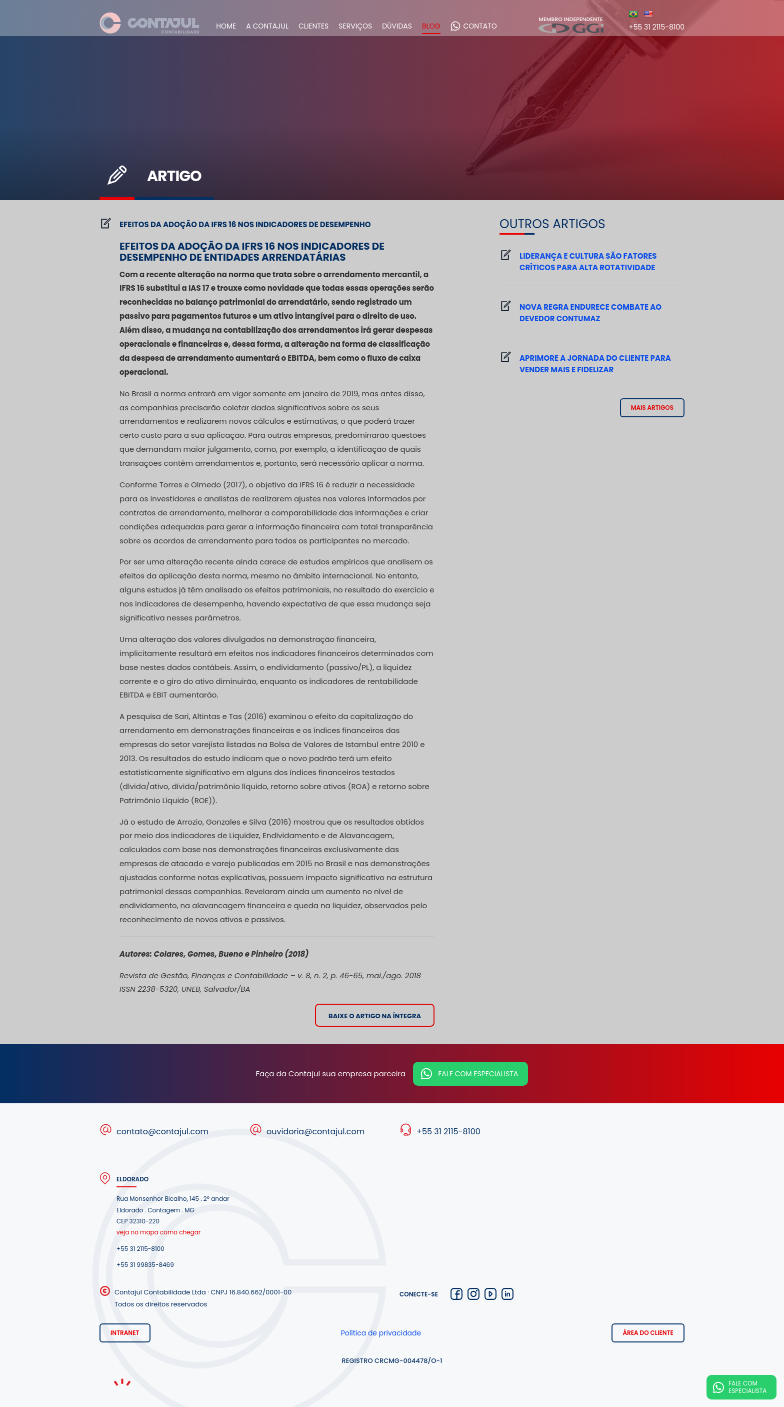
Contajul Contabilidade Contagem (150, 25)
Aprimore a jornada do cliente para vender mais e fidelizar (595, 364)
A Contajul (275, 26)
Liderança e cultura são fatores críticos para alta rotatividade (588, 262)
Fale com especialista (478, 1074)
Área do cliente (648, 1332)
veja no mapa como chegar (158, 1232)
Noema (122, 1382)
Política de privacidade (381, 1333)
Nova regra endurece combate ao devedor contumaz (591, 313)
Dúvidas (405, 26)
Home (234, 26)
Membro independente (571, 24)
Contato (488, 26)
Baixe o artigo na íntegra (374, 1016)
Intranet (125, 1332)
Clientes (322, 26)
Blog (439, 26)
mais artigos (652, 407)
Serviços (363, 26)
